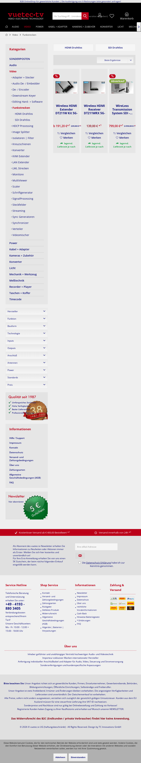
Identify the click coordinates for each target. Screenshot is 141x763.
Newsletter (82, 592)
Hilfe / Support (17, 438)
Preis (10, 384)
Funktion (12, 318)
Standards (13, 377)
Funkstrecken (21, 107)
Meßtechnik (16, 280)
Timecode (15, 299)
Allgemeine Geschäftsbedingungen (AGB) (25, 476)
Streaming (18, 210)
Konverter (18, 150)
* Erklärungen (83, 620)
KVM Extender (21, 156)
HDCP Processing (22, 126)
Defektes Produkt (50, 610)
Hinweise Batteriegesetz (88, 617)
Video (13, 71)
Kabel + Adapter (19, 249)
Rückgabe (46, 606)
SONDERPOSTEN (19, 59)
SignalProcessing (22, 198)
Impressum (15, 442)
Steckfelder (19, 204)
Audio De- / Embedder (26, 83)
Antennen (12, 362)
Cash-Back (82, 613)
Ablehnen (60, 757)
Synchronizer (20, 223)
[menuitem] (126, 15)
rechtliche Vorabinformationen (87, 608)
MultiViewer (19, 180)
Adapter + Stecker (23, 77)
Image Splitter (21, 132)
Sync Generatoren (23, 217)
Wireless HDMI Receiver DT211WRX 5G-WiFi (94, 109)
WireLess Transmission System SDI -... (122, 109)
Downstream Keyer (24, 95)
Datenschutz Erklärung (98, 562)
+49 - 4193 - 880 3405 (15, 606)
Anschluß (12, 355)
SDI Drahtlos (22, 120)
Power (13, 243)
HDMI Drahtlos (23, 114)
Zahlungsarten (17, 469)
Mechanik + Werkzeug (23, 274)
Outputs (12, 348)
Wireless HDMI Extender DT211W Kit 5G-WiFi (66, 109)
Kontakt (13, 447)
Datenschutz (16, 452)
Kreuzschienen (21, 144)
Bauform (12, 326)
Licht (12, 268)
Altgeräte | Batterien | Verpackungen (53, 629)
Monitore (18, 174)
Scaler (16, 186)
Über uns (14, 465)
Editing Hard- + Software (27, 101)
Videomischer (20, 235)
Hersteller (13, 311)
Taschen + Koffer (19, 293)
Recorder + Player (20, 286)
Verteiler (17, 229)
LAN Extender (20, 162)
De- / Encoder (20, 89)
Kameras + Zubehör (21, 255)
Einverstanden (78, 757)
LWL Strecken (20, 168)
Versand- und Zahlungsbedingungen (21, 459)
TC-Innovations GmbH (110, 726)
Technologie (14, 333)
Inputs (11, 340)
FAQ (11, 482)
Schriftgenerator (22, 192)
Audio (13, 65)
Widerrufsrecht (49, 613)
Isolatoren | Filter (23, 138)
